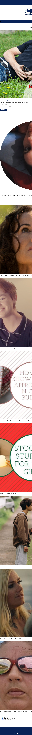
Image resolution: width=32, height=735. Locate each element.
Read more (3, 109)
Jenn (2, 104)
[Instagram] (31, 1)
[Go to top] (16, 733)
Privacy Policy (27, 728)
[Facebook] (28, 1)
